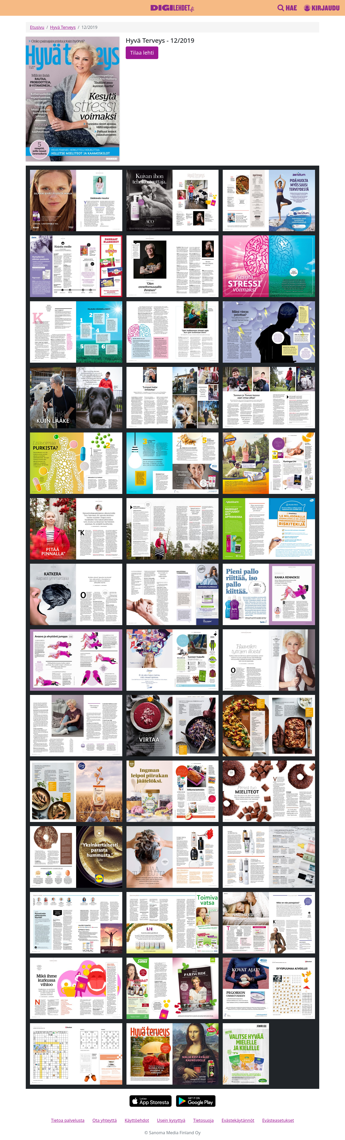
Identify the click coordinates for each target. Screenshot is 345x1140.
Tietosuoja (203, 1120)
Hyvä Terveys (62, 27)
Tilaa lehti (142, 52)
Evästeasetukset (278, 1120)
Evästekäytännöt (238, 1120)
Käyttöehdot (137, 1120)
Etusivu (37, 27)
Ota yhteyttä (104, 1120)
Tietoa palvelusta (67, 1120)
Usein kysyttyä (171, 1120)
